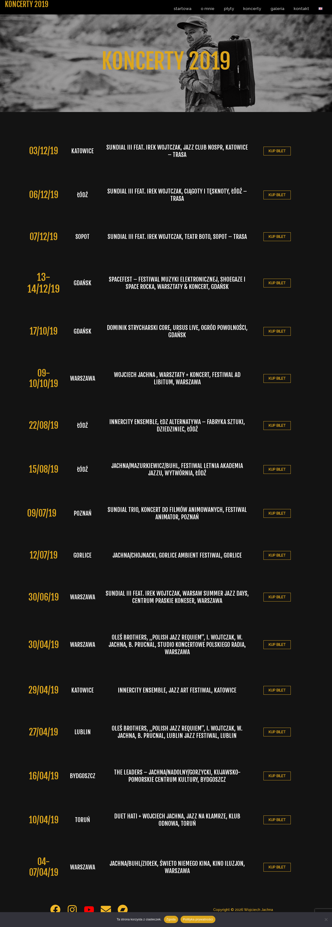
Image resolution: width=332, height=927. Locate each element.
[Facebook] (55, 910)
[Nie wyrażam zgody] (325, 919)
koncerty (256, 8)
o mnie (214, 8)
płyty (234, 8)
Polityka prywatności (198, 919)
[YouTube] (89, 910)
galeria (280, 8)
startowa (190, 8)
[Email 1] (106, 910)
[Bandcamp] (123, 910)
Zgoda (171, 919)
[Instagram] (72, 910)
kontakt (303, 8)
